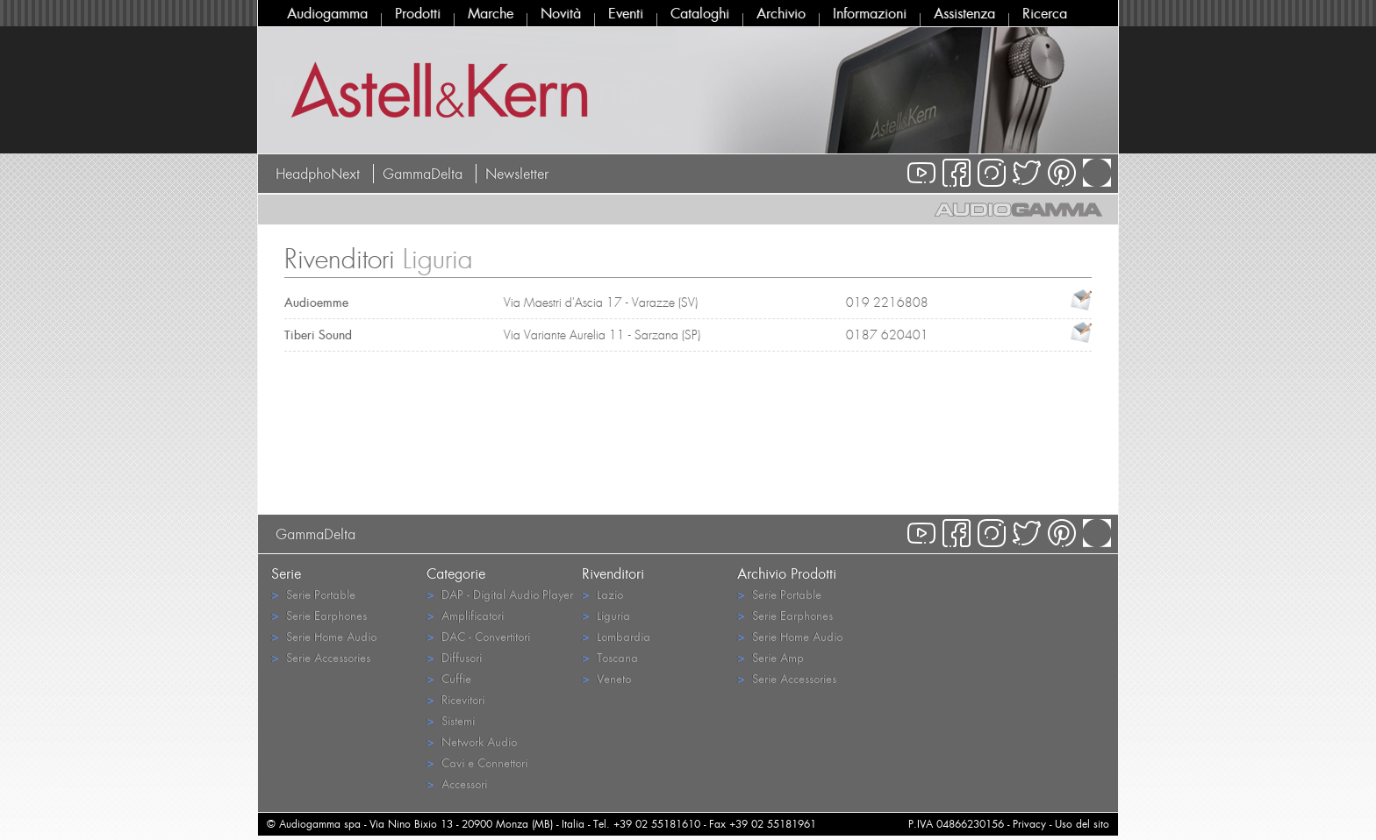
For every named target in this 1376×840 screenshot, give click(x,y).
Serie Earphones (319, 615)
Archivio (781, 13)
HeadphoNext (318, 173)
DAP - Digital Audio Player (499, 594)
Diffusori (454, 657)
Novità (561, 13)
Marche (490, 13)
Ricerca (1044, 13)
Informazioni (870, 13)
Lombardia (616, 636)
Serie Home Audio (323, 636)
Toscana (610, 657)
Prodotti (418, 13)
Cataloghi (699, 13)
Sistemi (450, 720)
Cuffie (448, 678)
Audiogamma (327, 13)
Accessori (456, 783)
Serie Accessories (320, 657)
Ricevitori (455, 699)
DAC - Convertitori (478, 636)
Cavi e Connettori (476, 762)
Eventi (625, 13)
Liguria (606, 615)
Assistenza (964, 13)
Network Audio (471, 741)
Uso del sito (1082, 823)
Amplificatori (465, 615)
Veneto (606, 678)
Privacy (1029, 823)
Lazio (602, 594)
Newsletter (516, 173)
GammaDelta (422, 173)
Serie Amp (770, 657)
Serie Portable (313, 594)
